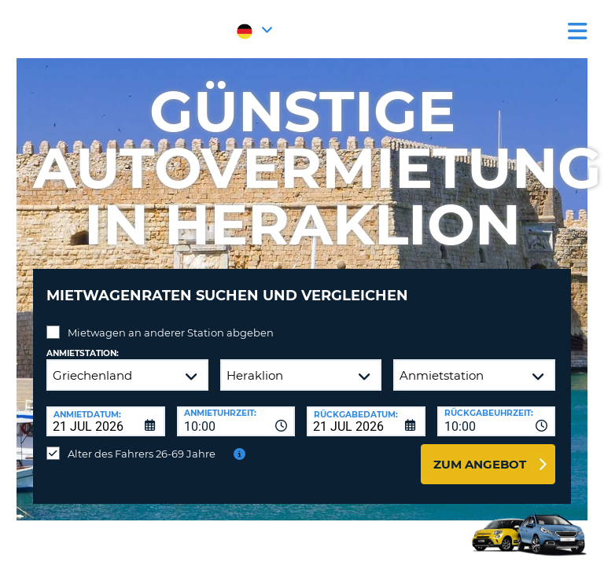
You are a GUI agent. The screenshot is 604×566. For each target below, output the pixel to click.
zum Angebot (479, 464)
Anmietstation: (82, 353)
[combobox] (236, 421)
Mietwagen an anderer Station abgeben (171, 332)
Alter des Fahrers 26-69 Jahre (141, 453)
